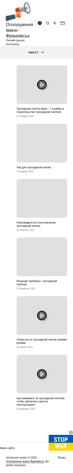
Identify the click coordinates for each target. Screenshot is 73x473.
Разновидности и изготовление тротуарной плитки (36, 224)
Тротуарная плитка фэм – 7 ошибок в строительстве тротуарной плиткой (40, 110)
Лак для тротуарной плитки (34, 167)
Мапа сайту (7, 448)
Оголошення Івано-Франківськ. (25, 461)
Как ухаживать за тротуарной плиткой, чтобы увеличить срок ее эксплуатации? (41, 401)
